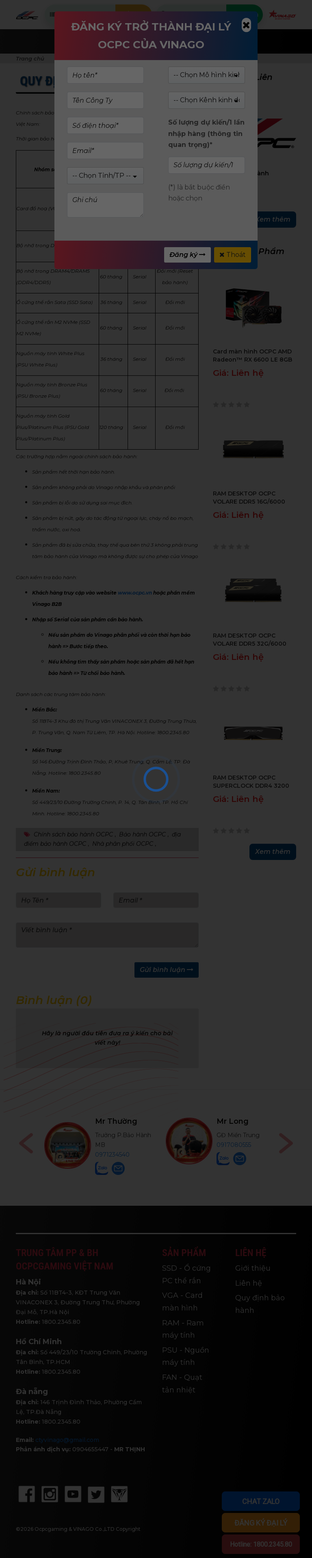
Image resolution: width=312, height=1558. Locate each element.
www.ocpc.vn (135, 593)
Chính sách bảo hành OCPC (73, 834)
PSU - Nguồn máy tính (185, 1356)
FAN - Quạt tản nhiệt (182, 1383)
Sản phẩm (133, 41)
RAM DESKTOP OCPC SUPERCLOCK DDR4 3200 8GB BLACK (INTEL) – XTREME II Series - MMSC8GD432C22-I (251, 782)
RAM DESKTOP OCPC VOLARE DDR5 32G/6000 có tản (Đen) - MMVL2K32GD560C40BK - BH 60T (251, 640)
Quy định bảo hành (260, 1304)
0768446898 (113, 1154)
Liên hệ (248, 1283)
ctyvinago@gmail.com (67, 1440)
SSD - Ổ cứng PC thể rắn (186, 1274)
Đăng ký (187, 255)
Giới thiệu (253, 1268)
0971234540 (225, 1154)
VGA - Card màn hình (182, 1301)
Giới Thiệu (189, 41)
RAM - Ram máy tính (183, 1329)
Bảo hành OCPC (142, 834)
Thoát (232, 255)
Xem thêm (272, 219)
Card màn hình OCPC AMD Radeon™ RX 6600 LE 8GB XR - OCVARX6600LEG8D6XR (252, 356)
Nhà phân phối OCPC (122, 843)
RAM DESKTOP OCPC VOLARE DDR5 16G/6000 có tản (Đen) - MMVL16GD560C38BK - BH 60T (252, 498)
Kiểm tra (133, 14)
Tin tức (242, 41)
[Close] (246, 25)
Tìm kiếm (244, 14)
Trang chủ (75, 41)
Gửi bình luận (166, 970)
